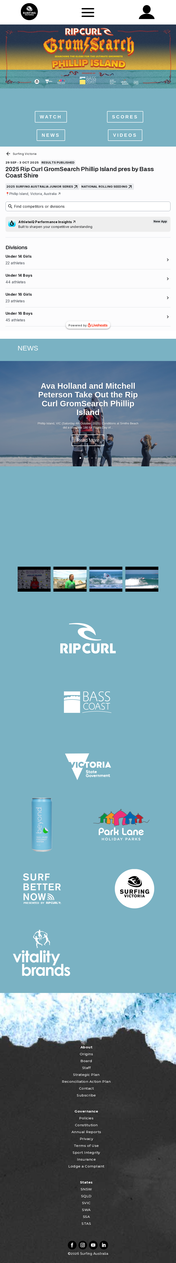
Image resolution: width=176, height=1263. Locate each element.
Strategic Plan (86, 1074)
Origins (86, 1054)
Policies (86, 1118)
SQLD (86, 1196)
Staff (86, 1068)
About (86, 1047)
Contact (86, 1088)
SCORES (125, 116)
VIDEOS (125, 135)
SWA (86, 1210)
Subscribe (86, 1095)
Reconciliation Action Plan (86, 1081)
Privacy (86, 1139)
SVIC (86, 1203)
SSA (86, 1216)
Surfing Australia (93, 1254)
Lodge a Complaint (86, 1166)
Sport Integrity (86, 1152)
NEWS (51, 135)
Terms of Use (86, 1145)
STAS (86, 1223)
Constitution (86, 1125)
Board (86, 1061)
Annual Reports (86, 1132)
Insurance (86, 1159)
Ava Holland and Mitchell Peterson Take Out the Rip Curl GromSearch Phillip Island (88, 399)
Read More (88, 440)
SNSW (86, 1189)
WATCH (51, 116)
